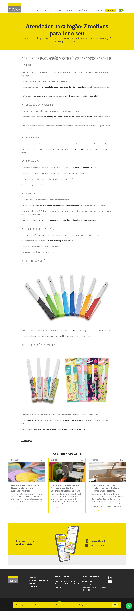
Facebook (110, 581)
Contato (99, 10)
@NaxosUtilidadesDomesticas (101, 546)
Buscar (124, 10)
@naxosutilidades (96, 541)
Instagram (110, 577)
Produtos (49, 10)
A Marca (39, 10)
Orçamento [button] (110, 10)
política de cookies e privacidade (72, 605)
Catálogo (83, 10)
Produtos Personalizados (66, 10)
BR (121, 10)
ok (115, 605)
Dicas (41, 460)
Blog (91, 10)
